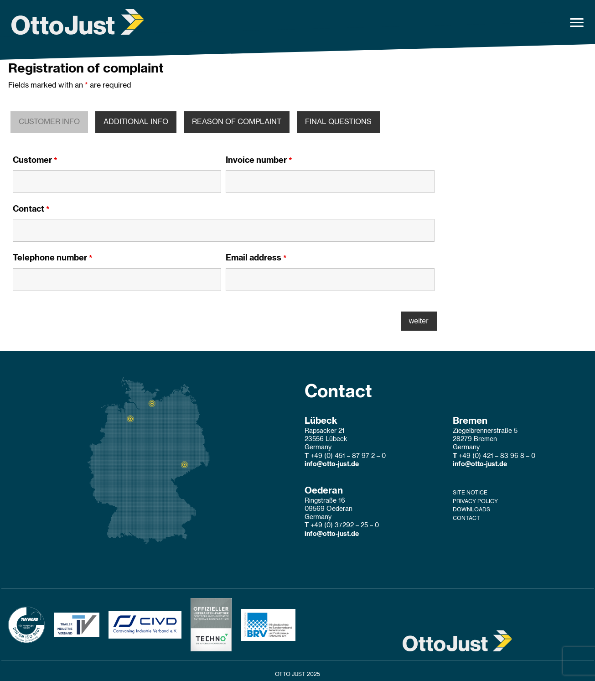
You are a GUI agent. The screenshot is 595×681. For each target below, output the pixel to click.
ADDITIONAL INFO (135, 121)
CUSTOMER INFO (49, 121)
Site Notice (470, 492)
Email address (256, 258)
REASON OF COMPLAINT (236, 121)
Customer (35, 160)
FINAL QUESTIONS (338, 121)
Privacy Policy (475, 501)
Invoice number (259, 160)
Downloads (471, 509)
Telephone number (53, 258)
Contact (31, 209)
